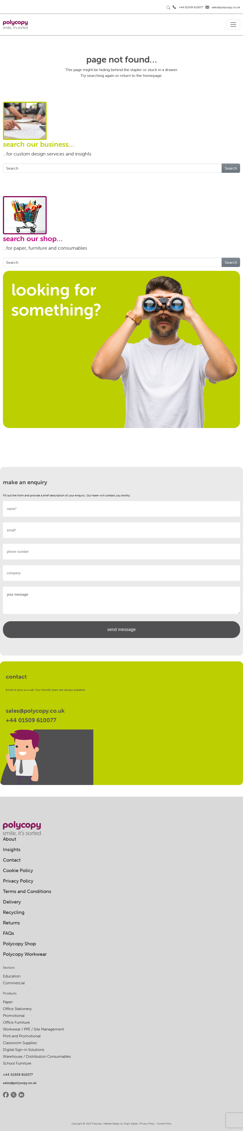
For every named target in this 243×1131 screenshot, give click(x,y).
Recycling (14, 912)
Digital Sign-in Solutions (23, 1049)
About (9, 839)
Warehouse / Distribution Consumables (37, 1056)
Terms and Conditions (27, 891)
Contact (12, 860)
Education (11, 976)
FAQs (8, 933)
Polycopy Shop (19, 943)
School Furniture (17, 1063)
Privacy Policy (18, 881)
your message (121, 600)
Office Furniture (16, 1022)
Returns (11, 923)
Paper (8, 1001)
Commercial (14, 982)
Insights (11, 849)
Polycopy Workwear (25, 954)
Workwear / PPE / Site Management (33, 1029)
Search (231, 168)
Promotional (14, 1015)
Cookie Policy (18, 870)
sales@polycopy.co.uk (226, 7)
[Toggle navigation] (233, 24)
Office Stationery (17, 1008)
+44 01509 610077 (191, 7)
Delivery (12, 902)
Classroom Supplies (20, 1042)
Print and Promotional (22, 1035)
